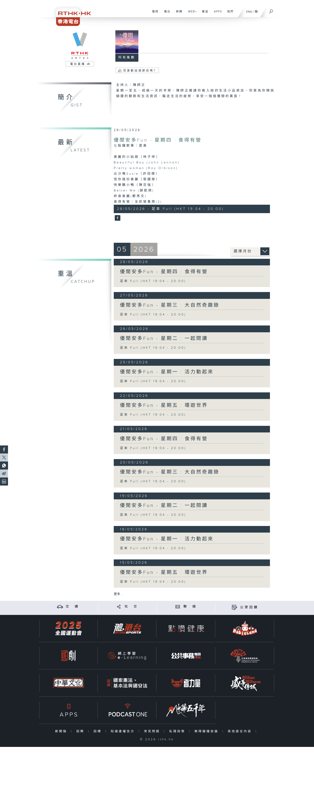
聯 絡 (190, 607)
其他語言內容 (241, 731)
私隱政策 (178, 731)
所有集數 (126, 57)
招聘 (81, 731)
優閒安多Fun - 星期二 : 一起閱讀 (164, 338)
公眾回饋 (249, 607)
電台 (165, 13)
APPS (216, 13)
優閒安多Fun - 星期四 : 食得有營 (158, 140)
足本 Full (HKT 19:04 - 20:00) (153, 281)
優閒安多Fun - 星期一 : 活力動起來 (167, 372)
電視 (153, 13)
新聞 (177, 13)
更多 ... (118, 594)
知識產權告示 (124, 731)
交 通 (72, 607)
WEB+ (191, 13)
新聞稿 (62, 731)
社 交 (131, 607)
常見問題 (153, 731)
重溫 (203, 13)
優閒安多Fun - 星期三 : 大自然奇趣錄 (169, 305)
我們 (228, 13)
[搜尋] (271, 10)
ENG (249, 11)
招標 (98, 731)
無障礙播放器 (207, 731)
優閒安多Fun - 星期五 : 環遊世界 (164, 405)
